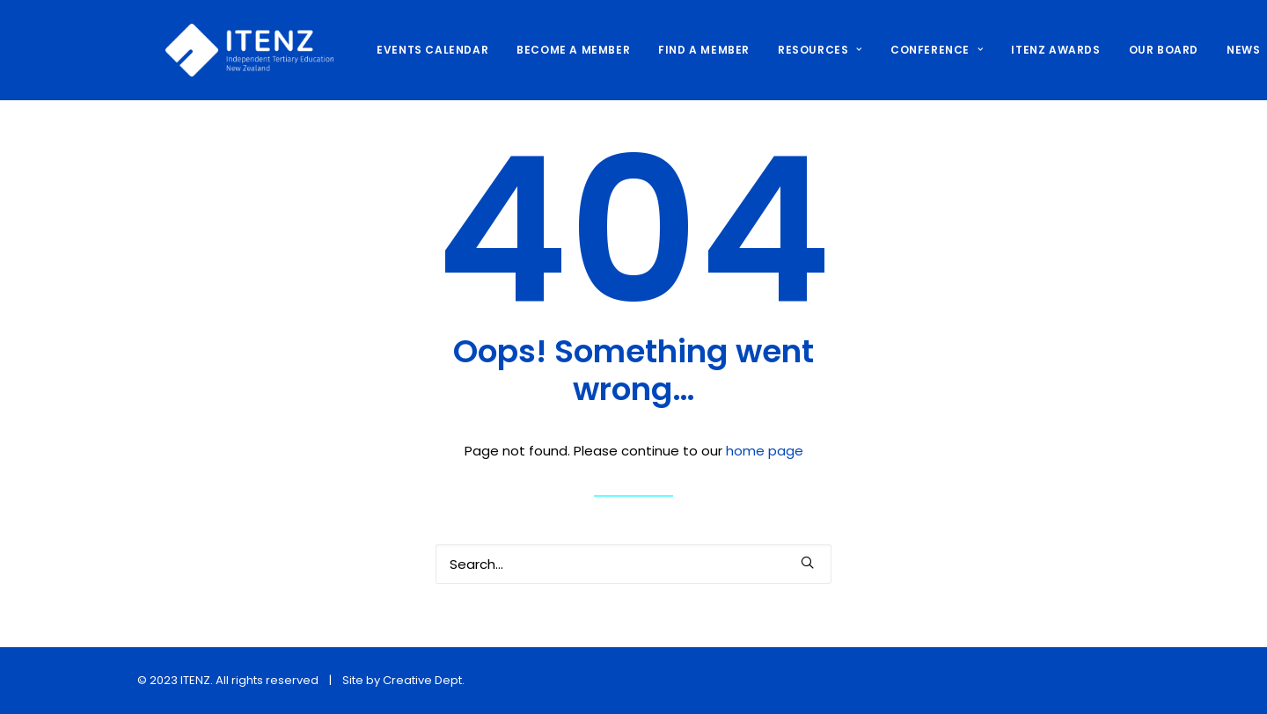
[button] (807, 562)
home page (764, 450)
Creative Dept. (424, 680)
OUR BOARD (1135, 49)
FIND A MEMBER (675, 49)
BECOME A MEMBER (545, 49)
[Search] (633, 564)
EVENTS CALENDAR (404, 49)
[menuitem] (410, 50)
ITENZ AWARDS (1027, 49)
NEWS (1215, 49)
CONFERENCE (908, 49)
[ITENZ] (221, 50)
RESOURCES (792, 49)
